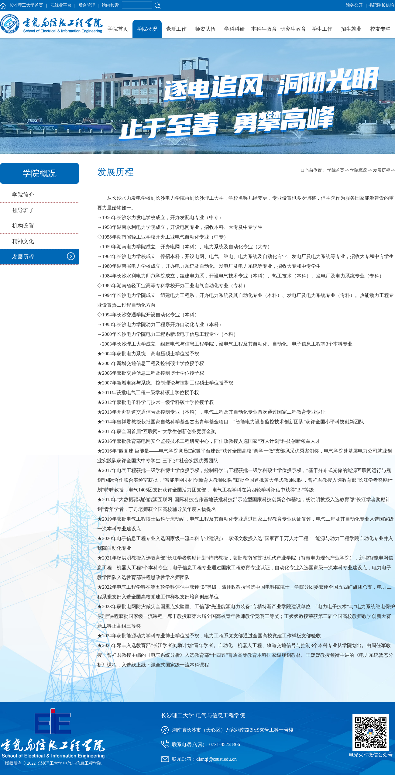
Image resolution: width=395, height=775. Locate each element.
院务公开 (354, 5)
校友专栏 (380, 29)
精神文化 (23, 241)
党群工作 (176, 29)
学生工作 (322, 29)
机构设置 (23, 226)
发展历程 (23, 257)
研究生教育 (293, 29)
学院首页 (118, 29)
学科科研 (234, 29)
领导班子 (23, 210)
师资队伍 (205, 29)
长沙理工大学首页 (26, 5)
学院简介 (23, 195)
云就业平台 (60, 5)
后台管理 (86, 5)
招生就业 (351, 29)
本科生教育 (264, 29)
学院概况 (147, 29)
